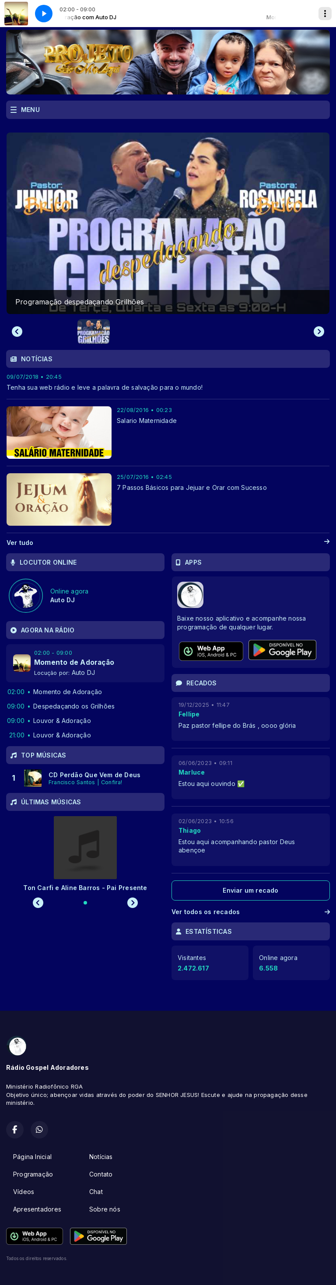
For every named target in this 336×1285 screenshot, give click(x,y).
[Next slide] (319, 331)
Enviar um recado (250, 890)
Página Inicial (32, 1156)
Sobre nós (104, 1209)
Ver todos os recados (251, 911)
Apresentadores (37, 1209)
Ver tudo (168, 542)
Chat (96, 1191)
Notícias (101, 1156)
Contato (100, 1174)
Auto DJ (83, 672)
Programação (33, 1174)
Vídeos (23, 1191)
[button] (93, 331)
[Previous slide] (17, 331)
